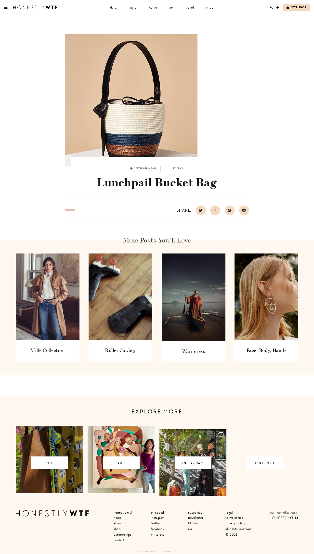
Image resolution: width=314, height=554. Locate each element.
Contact (119, 540)
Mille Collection (47, 350)
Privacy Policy (235, 523)
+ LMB (175, 552)
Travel (189, 7)
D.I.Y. (113, 7)
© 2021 (231, 534)
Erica (180, 168)
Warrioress (193, 351)
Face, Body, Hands (267, 350)
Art (171, 7)
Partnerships (122, 534)
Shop (209, 7)
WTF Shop (297, 7)
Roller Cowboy (120, 350)
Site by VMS (167, 552)
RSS (190, 529)
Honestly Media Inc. (146, 552)
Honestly (283, 518)
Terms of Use (234, 518)
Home (153, 7)
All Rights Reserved (238, 529)
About (118, 523)
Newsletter (195, 518)
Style (133, 7)
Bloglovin (194, 523)
